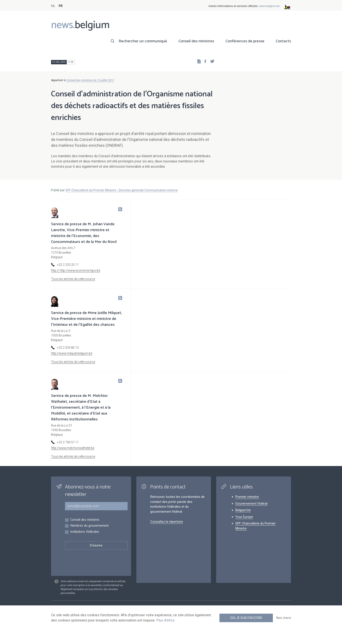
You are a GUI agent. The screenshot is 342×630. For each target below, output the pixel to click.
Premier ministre (247, 497)
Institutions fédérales (84, 531)
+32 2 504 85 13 (68, 347)
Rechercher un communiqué (143, 41)
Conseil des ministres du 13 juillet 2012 (90, 80)
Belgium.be (243, 510)
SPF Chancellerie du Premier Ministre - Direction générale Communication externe (121, 190)
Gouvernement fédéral (251, 503)
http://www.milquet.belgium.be (71, 353)
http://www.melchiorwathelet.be (72, 448)
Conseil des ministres (196, 41)
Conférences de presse (245, 41)
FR (61, 6)
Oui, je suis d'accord (246, 618)
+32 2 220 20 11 (68, 264)
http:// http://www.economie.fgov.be (75, 270)
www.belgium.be (269, 6)
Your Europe (244, 517)
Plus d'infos (165, 620)
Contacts (283, 41)
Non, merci (283, 618)
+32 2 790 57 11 (68, 442)
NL (53, 6)
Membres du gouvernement (89, 525)
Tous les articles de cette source (73, 279)
